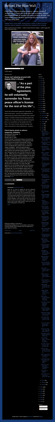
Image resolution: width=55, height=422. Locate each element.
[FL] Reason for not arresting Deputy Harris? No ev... (45, 235)
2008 (41, 111)
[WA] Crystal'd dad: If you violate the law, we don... (45, 139)
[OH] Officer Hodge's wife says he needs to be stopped (45, 252)
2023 (41, 82)
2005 (41, 391)
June (42, 125)
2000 (41, 399)
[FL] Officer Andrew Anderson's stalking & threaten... (45, 303)
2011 (41, 105)
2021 (41, 84)
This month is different (44, 371)
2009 (41, 109)
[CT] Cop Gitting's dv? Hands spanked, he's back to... (45, 181)
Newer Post (7, 230)
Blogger (41, 416)
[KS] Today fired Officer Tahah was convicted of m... (45, 275)
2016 (41, 95)
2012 (41, 103)
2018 (41, 91)
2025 (41, 78)
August (43, 121)
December (44, 113)
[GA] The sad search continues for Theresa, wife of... (45, 350)
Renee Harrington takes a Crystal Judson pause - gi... (45, 196)
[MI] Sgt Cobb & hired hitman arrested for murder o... (45, 258)
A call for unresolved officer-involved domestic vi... (45, 202)
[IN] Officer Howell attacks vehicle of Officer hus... (45, 335)
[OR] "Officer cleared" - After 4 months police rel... (45, 270)
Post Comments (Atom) (16, 233)
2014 (41, 99)
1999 (41, 401)
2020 (41, 87)
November (44, 115)
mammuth (30, 416)
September (44, 119)
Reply (8, 204)
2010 (41, 107)
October (43, 117)
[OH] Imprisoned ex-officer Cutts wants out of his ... (45, 319)
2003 (41, 395)
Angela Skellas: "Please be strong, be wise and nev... (45, 292)
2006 (41, 389)
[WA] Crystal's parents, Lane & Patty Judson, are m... (45, 133)
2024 (41, 80)
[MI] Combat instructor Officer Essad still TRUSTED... (45, 298)
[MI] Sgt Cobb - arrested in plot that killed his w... (45, 176)
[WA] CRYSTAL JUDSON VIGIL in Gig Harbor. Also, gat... (45, 218)
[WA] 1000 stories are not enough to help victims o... (45, 187)
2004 (41, 393)
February (43, 382)
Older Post (32, 230)
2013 (41, 101)
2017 (41, 93)
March (43, 380)
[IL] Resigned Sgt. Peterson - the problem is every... (45, 360)
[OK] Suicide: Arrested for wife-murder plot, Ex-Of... (45, 286)
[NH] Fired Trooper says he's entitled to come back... (45, 314)
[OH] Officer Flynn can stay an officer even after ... (45, 375)
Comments (42, 409)
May (42, 127)
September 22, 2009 (18, 187)
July (42, 123)
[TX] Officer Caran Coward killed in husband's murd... (45, 165)
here (12, 176)
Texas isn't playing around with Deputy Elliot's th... (45, 324)
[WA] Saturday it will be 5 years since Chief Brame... (45, 224)
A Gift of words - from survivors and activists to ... (45, 207)
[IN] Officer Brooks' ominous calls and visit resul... (45, 345)
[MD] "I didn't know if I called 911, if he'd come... (45, 355)
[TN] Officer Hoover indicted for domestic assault (45, 143)
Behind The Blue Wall (20, 6)
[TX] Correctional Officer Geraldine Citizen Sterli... (45, 309)
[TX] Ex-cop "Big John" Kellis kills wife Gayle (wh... (45, 330)
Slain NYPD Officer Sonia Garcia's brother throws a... (45, 230)
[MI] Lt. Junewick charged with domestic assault (45, 154)
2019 (41, 89)
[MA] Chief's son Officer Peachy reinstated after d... (45, 159)
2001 (41, 397)
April (42, 129)
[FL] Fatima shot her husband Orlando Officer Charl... (45, 212)
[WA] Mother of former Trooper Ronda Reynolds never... (45, 148)
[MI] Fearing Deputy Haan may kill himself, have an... (45, 240)
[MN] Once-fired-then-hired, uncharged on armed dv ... (45, 366)
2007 (41, 387)
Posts (41, 406)
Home (20, 230)
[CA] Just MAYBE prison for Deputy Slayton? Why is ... (45, 264)
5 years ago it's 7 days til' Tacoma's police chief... (45, 281)
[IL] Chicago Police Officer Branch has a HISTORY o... (45, 170)
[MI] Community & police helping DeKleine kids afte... (45, 246)
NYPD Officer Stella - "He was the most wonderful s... (45, 339)
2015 (41, 97)
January (43, 384)
